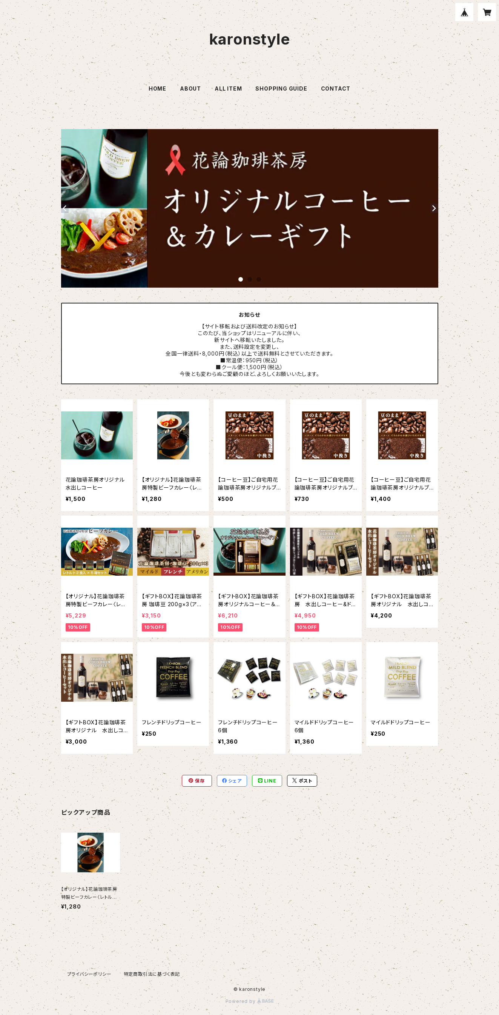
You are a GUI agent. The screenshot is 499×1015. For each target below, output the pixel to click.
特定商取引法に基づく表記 (152, 974)
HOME (157, 88)
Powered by (250, 1001)
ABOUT (190, 88)
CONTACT (336, 88)
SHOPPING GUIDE (281, 88)
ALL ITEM (228, 88)
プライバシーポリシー (89, 974)
